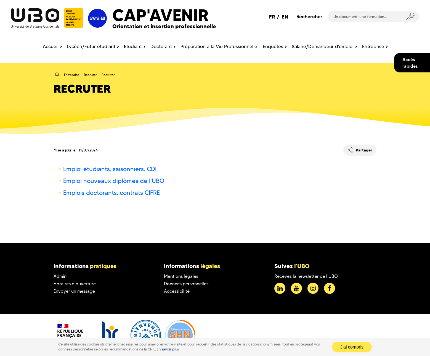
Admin (60, 276)
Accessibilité (177, 291)
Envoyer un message (74, 291)
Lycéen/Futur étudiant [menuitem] (91, 46)
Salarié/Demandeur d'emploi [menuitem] (323, 46)
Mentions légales (181, 276)
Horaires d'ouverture (75, 283)
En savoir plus (168, 349)
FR (272, 17)
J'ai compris (351, 347)
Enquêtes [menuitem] (273, 46)
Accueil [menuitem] (51, 46)
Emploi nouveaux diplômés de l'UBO (113, 181)
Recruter (90, 75)
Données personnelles (186, 283)
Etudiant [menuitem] (133, 46)
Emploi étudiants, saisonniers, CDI (109, 169)
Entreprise (71, 75)
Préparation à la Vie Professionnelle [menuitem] (219, 46)
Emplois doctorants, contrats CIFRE (111, 193)
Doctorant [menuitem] (161, 46)
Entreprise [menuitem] (373, 46)
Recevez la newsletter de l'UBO (306, 276)
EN (285, 17)
